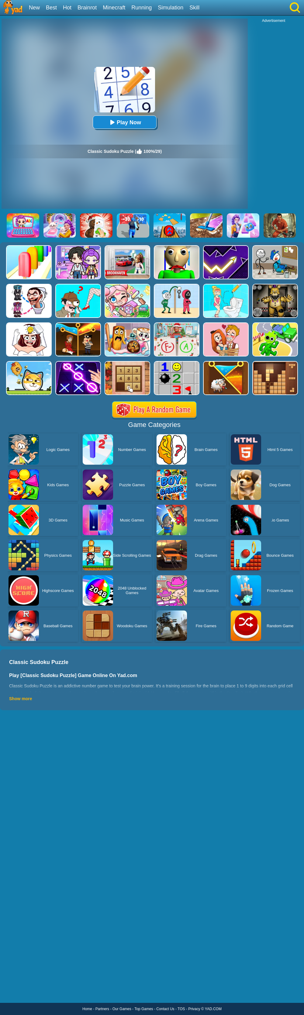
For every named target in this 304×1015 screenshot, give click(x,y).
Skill (194, 8)
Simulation (170, 8)
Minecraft (114, 8)
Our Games (121, 1009)
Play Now (124, 122)
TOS (181, 1009)
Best (51, 8)
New (34, 8)
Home (87, 1009)
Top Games (143, 1009)
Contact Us (165, 1009)
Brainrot (87, 8)
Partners (102, 1009)
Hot (67, 8)
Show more (20, 698)
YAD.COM (213, 1009)
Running (141, 8)
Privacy (194, 1009)
